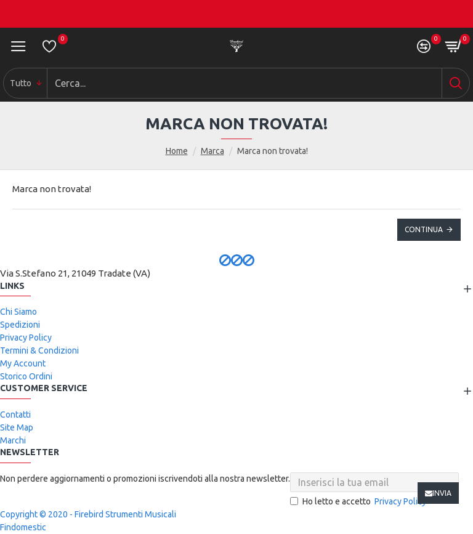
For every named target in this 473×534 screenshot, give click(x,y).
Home (177, 151)
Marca (212, 151)
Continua (424, 229)
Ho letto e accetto (359, 501)
